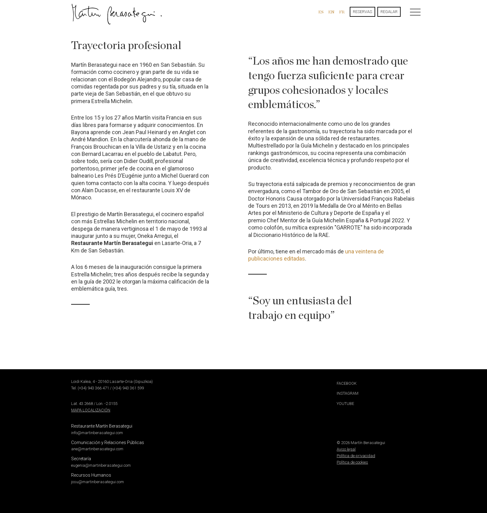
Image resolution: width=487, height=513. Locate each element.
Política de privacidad (356, 455)
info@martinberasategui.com (97, 432)
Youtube (345, 403)
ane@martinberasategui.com (97, 449)
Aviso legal (346, 449)
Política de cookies (352, 462)
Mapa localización (90, 410)
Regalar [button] (389, 11)
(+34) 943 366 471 (93, 388)
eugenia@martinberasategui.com (101, 465)
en (331, 12)
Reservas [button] (362, 11)
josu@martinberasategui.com (97, 481)
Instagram (347, 393)
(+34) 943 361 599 (128, 388)
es (321, 12)
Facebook (347, 383)
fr (341, 12)
